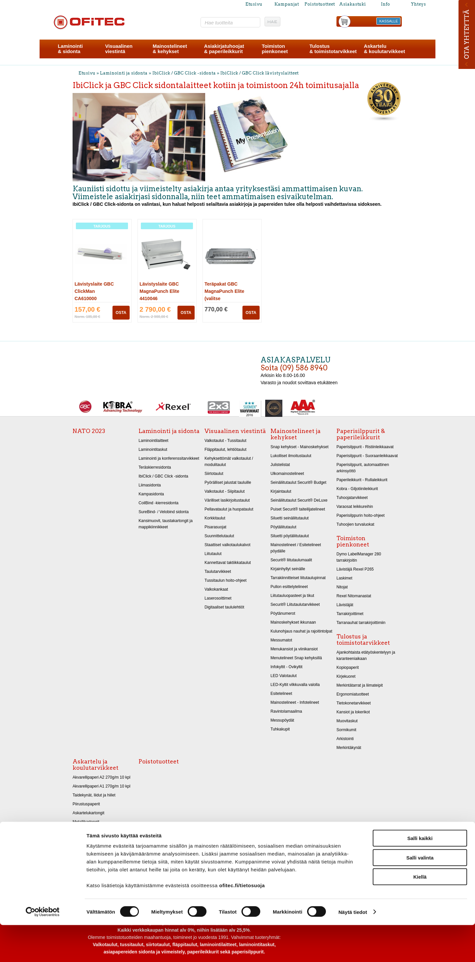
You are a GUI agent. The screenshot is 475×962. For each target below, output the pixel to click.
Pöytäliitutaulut (283, 527)
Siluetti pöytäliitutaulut (289, 536)
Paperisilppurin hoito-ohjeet (360, 515)
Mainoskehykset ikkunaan (293, 622)
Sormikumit (346, 730)
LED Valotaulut (283, 675)
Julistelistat (280, 464)
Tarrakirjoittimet (350, 613)
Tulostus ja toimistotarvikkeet (363, 639)
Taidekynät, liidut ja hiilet (94, 795)
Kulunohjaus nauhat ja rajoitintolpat (301, 631)
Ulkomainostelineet (287, 473)
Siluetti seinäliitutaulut (289, 518)
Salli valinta (420, 894)
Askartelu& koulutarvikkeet (384, 48)
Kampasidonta (151, 494)
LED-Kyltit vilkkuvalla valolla (295, 684)
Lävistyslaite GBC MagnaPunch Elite (159, 291)
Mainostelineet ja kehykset (295, 434)
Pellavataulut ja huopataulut (229, 509)
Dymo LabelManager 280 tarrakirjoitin (358, 557)
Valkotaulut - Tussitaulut (225, 440)
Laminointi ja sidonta (123, 73)
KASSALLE (388, 21)
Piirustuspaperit (86, 804)
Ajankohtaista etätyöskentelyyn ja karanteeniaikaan (365, 655)
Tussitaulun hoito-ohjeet (225, 580)
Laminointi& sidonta (70, 48)
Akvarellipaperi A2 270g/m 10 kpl (101, 777)
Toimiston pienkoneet (352, 541)
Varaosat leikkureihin (354, 506)
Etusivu (253, 4)
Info (385, 4)
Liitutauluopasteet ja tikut (292, 595)
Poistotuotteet (319, 4)
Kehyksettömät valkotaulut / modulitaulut (229, 461)
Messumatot (281, 640)
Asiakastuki (352, 4)
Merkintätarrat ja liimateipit (359, 685)
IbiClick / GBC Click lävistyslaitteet (259, 73)
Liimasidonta (150, 485)
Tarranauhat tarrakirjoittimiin (360, 622)
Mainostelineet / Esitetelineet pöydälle (295, 548)
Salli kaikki (420, 875)
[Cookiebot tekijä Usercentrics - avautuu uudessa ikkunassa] (43, 949)
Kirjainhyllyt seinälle (287, 569)
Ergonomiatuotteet (352, 694)
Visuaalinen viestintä (235, 431)
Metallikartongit (86, 822)
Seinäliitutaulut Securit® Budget (298, 482)
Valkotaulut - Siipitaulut (225, 491)
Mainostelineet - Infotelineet (294, 702)
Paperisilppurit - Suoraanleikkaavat (367, 455)
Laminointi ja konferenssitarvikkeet (169, 458)
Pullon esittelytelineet (289, 586)
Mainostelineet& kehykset (170, 48)
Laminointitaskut (153, 449)
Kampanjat (286, 4)
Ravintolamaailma (286, 711)
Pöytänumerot (282, 613)
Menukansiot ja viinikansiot (294, 649)
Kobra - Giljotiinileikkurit (357, 488)
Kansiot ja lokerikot (353, 712)
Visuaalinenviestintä (119, 48)
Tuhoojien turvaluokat (355, 524)
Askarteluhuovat (87, 839)
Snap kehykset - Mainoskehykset (299, 447)
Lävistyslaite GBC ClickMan (94, 291)
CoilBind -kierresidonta (158, 503)
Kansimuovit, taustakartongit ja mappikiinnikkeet (166, 523)
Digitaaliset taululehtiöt (224, 607)
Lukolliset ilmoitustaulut (290, 455)
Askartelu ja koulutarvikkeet (95, 764)
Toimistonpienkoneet (275, 48)
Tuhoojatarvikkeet (352, 497)
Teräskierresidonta (155, 467)
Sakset (79, 848)
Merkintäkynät (348, 747)
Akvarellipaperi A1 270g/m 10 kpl (101, 786)
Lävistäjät (344, 605)
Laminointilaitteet (153, 440)
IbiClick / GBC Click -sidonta (184, 73)
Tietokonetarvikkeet (353, 703)
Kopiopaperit (347, 667)
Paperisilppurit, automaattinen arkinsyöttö (362, 467)
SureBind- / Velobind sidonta (164, 512)
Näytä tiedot (352, 949)
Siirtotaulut (214, 473)
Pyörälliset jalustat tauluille (228, 482)
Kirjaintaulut (280, 491)
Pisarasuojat (215, 527)
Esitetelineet (281, 693)
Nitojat (342, 587)
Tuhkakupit (280, 729)
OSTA (121, 312)
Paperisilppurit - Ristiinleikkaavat (365, 447)
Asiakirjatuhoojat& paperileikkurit (224, 48)
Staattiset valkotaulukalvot (227, 545)
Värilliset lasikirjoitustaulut (227, 500)
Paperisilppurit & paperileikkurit (360, 434)
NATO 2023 (89, 431)
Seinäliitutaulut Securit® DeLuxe (299, 500)
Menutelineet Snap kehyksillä (296, 658)
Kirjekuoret (346, 676)
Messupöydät (282, 720)
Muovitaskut (347, 721)
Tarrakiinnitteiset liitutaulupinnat (298, 577)
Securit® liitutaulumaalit (291, 560)
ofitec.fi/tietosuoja (242, 922)
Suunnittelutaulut (219, 536)
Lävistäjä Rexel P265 (355, 569)
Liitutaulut (213, 553)
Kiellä (420, 913)
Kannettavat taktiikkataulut (228, 562)
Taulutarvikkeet (218, 571)
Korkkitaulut (215, 518)
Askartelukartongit (88, 813)
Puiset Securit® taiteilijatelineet (297, 509)
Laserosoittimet (218, 598)
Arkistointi (345, 738)
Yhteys (418, 4)
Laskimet (344, 578)
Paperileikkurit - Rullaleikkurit (361, 480)
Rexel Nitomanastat (353, 596)
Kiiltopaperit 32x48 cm (92, 830)
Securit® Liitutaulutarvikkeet (295, 604)
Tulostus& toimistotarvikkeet (333, 48)
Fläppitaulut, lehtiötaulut (225, 449)
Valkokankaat (216, 589)
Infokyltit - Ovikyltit (286, 667)
